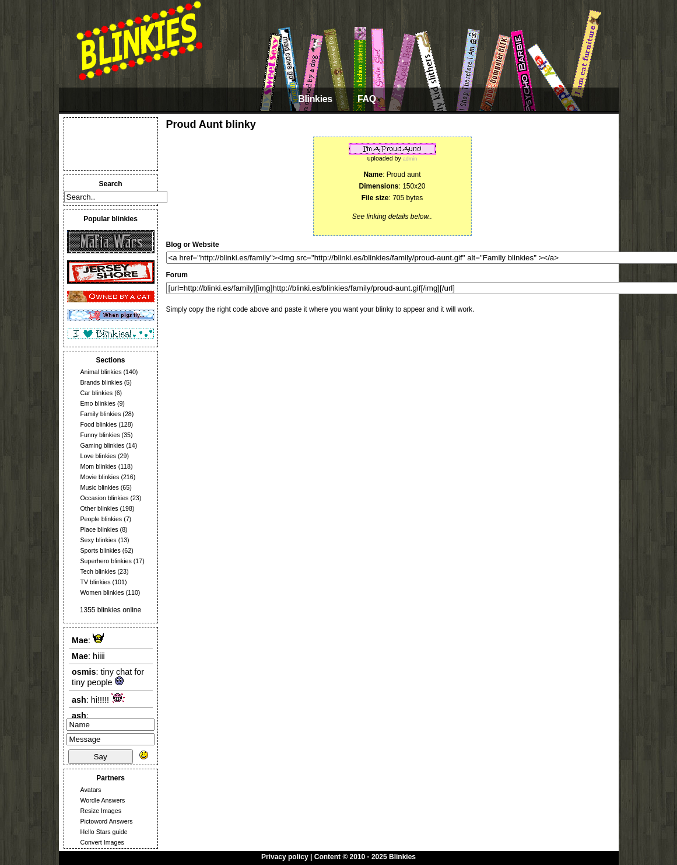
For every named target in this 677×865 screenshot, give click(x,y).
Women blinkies (102, 592)
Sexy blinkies (98, 539)
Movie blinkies (100, 476)
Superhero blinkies (106, 560)
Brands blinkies (101, 382)
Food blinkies (98, 424)
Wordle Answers (102, 800)
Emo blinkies (97, 403)
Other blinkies (99, 508)
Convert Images (102, 842)
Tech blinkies (98, 571)
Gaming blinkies (102, 445)
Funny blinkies (100, 434)
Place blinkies (99, 529)
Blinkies (315, 99)
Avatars (90, 789)
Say (100, 756)
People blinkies (101, 518)
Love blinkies (98, 455)
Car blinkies (96, 392)
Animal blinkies (101, 371)
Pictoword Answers (106, 821)
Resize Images (100, 810)
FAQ (366, 99)
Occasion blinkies (104, 497)
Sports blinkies (100, 550)
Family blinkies (100, 413)
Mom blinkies (98, 466)
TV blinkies (95, 581)
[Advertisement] (110, 144)
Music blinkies (99, 487)
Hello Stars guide (104, 831)
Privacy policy (284, 857)
